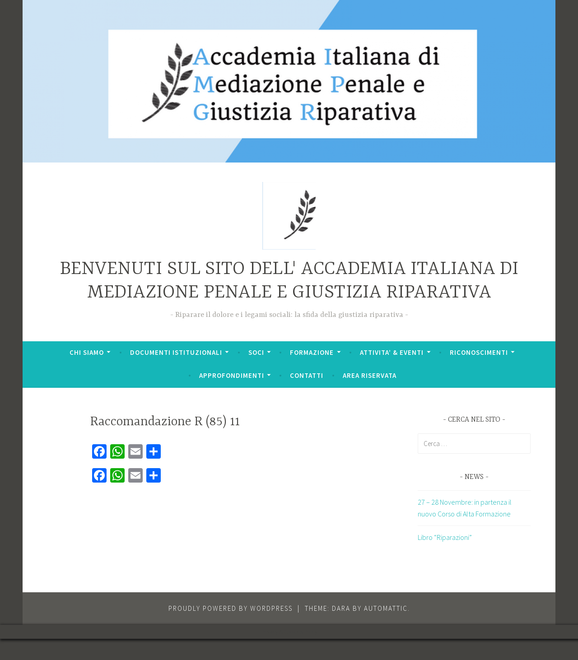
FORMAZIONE (312, 352)
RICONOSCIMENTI (479, 352)
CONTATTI (306, 375)
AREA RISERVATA (369, 375)
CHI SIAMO (87, 352)
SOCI (256, 352)
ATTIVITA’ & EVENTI (392, 352)
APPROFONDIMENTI (231, 375)
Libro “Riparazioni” (445, 537)
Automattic (386, 608)
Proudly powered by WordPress (230, 608)
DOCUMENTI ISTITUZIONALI (176, 352)
